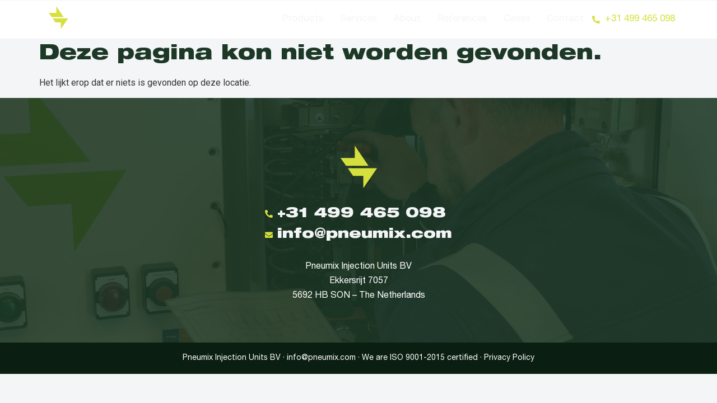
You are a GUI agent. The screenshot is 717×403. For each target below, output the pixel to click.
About (407, 19)
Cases (517, 19)
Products (302, 19)
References (462, 19)
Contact (565, 19)
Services (358, 19)
